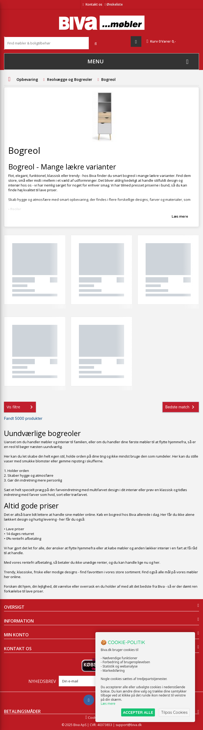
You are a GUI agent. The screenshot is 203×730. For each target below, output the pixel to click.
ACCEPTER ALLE (138, 712)
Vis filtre (21, 407)
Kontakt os (94, 4)
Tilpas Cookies (174, 712)
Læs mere (180, 216)
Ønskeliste (114, 4)
